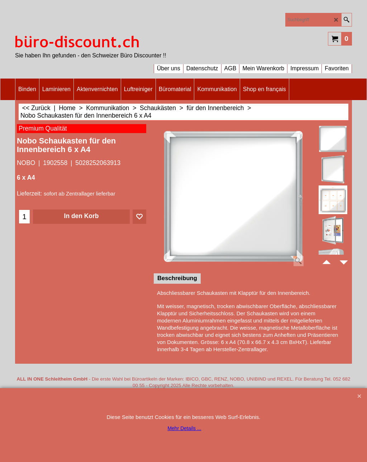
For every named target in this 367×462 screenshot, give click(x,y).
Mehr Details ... (184, 428)
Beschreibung (177, 278)
